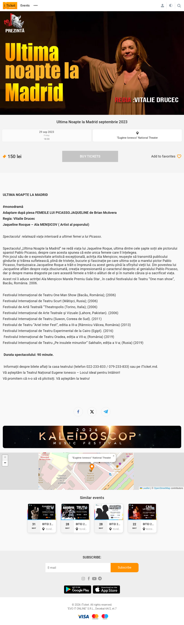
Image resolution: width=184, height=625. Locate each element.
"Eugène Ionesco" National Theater (137, 137)
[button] (92, 468)
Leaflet (145, 488)
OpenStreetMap (162, 488)
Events (25, 5)
